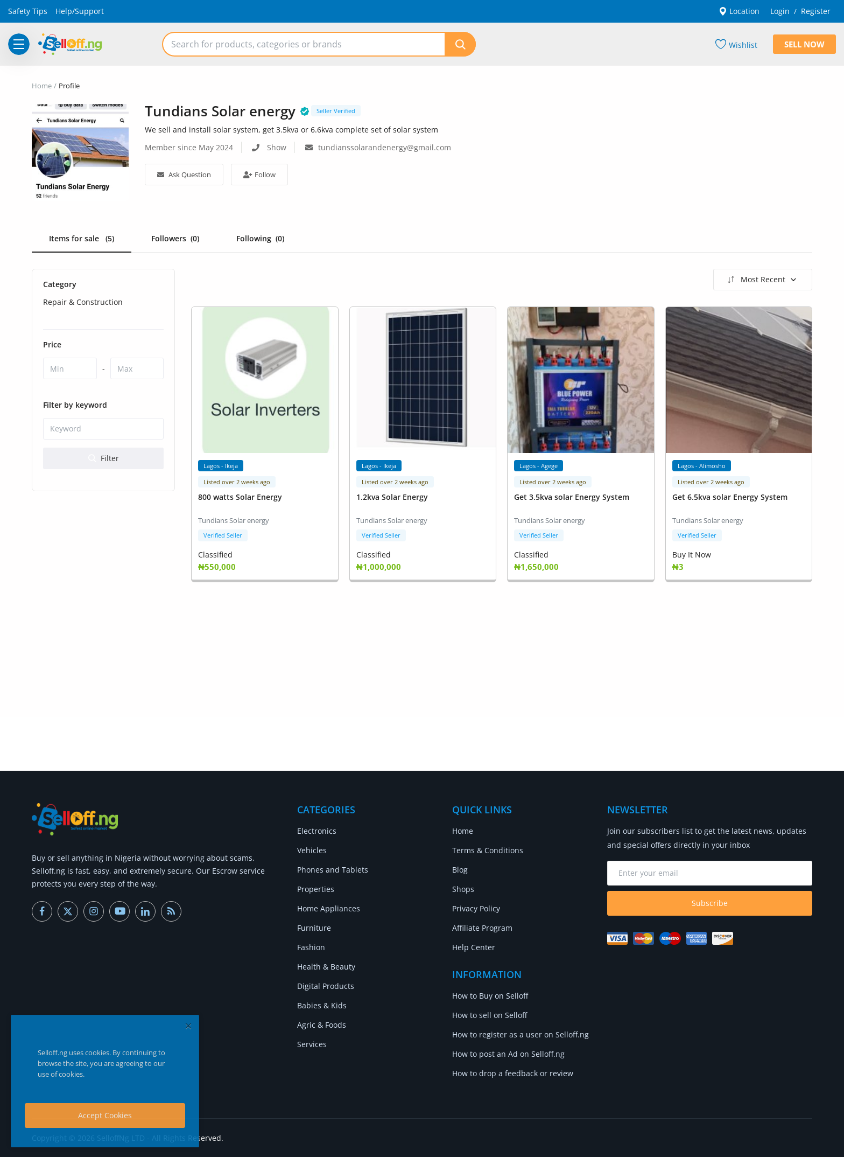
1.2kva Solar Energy (392, 497)
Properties (315, 889)
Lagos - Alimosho (702, 466)
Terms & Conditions (487, 850)
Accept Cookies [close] (105, 1115)
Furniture (314, 928)
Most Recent (761, 279)
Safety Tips (27, 11)
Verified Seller (222, 535)
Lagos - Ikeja (220, 466)
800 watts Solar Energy (240, 497)
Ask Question (184, 174)
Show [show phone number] (276, 147)
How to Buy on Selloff (490, 996)
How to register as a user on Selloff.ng (520, 1034)
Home (42, 85)
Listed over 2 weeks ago (236, 482)
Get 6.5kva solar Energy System (729, 497)
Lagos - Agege (538, 466)
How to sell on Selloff (489, 1015)
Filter (103, 458)
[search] (460, 44)
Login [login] (780, 11)
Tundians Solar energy (233, 520)
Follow (259, 174)
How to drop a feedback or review (512, 1073)
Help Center (473, 947)
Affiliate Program (482, 928)
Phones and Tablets (332, 870)
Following (260, 238)
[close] (188, 1026)
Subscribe (710, 903)
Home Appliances (328, 908)
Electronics (316, 831)
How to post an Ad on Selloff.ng (508, 1054)
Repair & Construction (83, 302)
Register (816, 11)
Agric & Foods (321, 1025)
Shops (463, 889)
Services (312, 1044)
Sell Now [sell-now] (804, 44)
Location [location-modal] (739, 11)
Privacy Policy (476, 908)
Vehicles (312, 850)
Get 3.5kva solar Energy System (571, 497)
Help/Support (79, 11)
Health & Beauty (326, 966)
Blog (460, 870)
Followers (175, 238)
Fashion (311, 947)
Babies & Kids (322, 1005)
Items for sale (81, 238)
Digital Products (325, 986)
